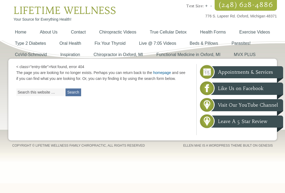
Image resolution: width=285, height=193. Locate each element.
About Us (48, 32)
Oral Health (70, 43)
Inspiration (70, 54)
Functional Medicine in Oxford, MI (188, 54)
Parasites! (241, 43)
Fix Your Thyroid (110, 43)
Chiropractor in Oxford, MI (118, 54)
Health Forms (213, 32)
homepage (162, 72)
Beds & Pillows (204, 43)
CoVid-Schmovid (31, 54)
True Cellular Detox (168, 32)
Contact (78, 32)
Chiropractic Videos (117, 32)
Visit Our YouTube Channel (248, 105)
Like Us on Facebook (241, 88)
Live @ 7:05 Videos (157, 43)
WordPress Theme (225, 145)
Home (21, 32)
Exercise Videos (254, 32)
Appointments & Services (245, 72)
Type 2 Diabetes (30, 43)
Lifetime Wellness (65, 11)
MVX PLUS (245, 54)
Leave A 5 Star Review (242, 121)
